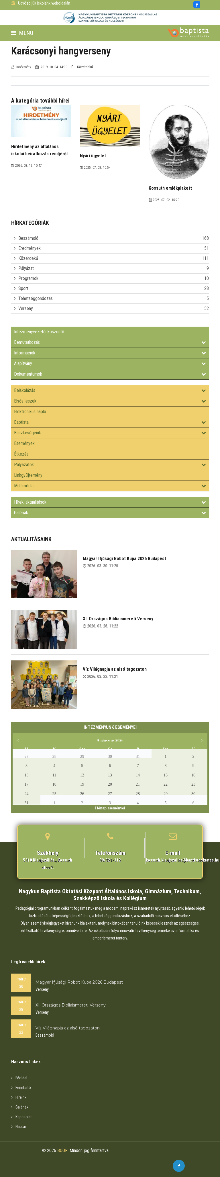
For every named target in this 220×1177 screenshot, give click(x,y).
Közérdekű (28, 258)
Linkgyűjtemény (28, 475)
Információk (110, 353)
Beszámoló (28, 238)
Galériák (110, 512)
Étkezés (21, 454)
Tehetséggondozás (35, 298)
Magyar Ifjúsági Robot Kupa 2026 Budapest (124, 558)
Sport (23, 288)
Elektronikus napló (30, 411)
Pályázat (26, 268)
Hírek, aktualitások (110, 502)
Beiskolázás (110, 390)
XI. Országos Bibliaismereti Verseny (118, 618)
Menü (22, 33)
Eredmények (29, 248)
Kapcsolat (21, 1117)
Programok (28, 278)
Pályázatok (110, 464)
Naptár (18, 1126)
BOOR (62, 1150)
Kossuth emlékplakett (170, 188)
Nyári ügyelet (93, 155)
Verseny (25, 308)
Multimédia (110, 486)
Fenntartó (21, 1087)
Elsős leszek (110, 401)
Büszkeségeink (110, 433)
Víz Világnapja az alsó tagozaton (115, 669)
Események (24, 443)
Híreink (18, 1097)
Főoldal (19, 1078)
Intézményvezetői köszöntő (39, 331)
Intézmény (21, 67)
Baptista (110, 422)
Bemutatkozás (110, 342)
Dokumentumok (110, 374)
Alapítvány (110, 363)
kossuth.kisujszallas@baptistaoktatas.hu (182, 860)
